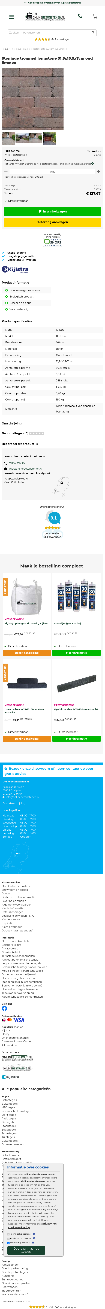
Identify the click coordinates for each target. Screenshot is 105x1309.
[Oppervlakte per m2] (52, 171)
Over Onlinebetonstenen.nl (18, 886)
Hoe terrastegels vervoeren (18, 978)
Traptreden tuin (11, 1290)
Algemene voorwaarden (17, 904)
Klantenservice (11, 919)
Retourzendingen (12, 912)
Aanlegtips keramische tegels (20, 959)
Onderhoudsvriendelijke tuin (19, 974)
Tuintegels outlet (12, 1279)
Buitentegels (9, 1103)
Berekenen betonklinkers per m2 (22, 985)
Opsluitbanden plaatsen (17, 1283)
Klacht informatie (12, 908)
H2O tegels (8, 1107)
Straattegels (9, 1129)
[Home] (45, 16)
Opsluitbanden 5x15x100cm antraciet (76, 709)
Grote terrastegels (13, 1144)
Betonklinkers (10, 1155)
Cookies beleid (11, 952)
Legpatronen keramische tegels (21, 963)
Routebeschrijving (14, 803)
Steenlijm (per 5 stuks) (67, 623)
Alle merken (9, 1045)
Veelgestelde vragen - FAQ (18, 915)
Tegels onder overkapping (18, 993)
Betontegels (9, 1100)
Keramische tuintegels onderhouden (24, 967)
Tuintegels (8, 1137)
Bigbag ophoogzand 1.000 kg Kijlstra (26, 623)
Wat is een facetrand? (15, 1294)
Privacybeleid (10, 948)
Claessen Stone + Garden (17, 1041)
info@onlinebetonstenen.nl (25, 468)
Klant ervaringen (12, 926)
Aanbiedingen (10, 1264)
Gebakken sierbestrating (17, 1162)
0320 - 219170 (17, 463)
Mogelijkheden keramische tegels (22, 970)
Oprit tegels (9, 1114)
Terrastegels (9, 1133)
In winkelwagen (52, 211)
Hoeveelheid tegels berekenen (20, 989)
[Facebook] (4, 1008)
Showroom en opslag (15, 889)
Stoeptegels (9, 1126)
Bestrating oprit (11, 1159)
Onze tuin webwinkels (15, 941)
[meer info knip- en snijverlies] (93, 163)
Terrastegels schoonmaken (18, 956)
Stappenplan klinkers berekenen (22, 981)
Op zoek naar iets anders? (18, 930)
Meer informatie (76, 652)
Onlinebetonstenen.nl (15, 1037)
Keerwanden (10, 1287)
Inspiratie (7, 923)
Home (5, 49)
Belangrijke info (11, 944)
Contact (6, 893)
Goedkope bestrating (15, 1268)
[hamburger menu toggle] (11, 16)
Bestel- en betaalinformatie (18, 897)
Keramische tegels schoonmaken (22, 996)
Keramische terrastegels (16, 1111)
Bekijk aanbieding (26, 652)
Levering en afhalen (14, 901)
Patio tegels (9, 1118)
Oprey (5, 1034)
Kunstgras (8, 1275)
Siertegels (8, 1122)
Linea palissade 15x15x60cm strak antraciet (24, 711)
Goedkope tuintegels (15, 1272)
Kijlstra (6, 1030)
